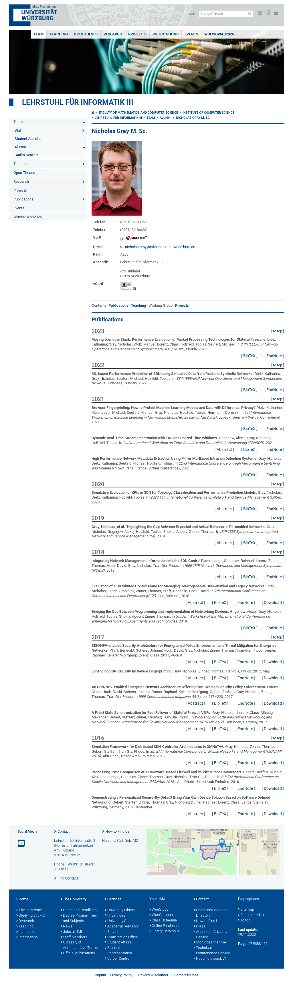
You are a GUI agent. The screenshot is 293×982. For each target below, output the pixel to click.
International (27, 937)
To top (244, 920)
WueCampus (161, 915)
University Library (120, 910)
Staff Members (74, 937)
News (66, 926)
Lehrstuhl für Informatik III (77, 102)
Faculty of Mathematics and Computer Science (138, 113)
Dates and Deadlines (79, 910)
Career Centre (117, 958)
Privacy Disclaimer (153, 975)
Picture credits (251, 915)
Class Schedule (163, 920)
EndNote (274, 356)
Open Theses (86, 34)
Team (38, 34)
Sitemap (246, 909)
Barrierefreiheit (186, 975)
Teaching (59, 34)
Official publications (78, 953)
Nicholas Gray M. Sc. (193, 118)
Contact (64, 832)
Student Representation (118, 950)
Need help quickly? (210, 958)
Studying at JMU (30, 915)
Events (191, 34)
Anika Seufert (27, 155)
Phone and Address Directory (210, 913)
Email (63, 869)
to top (277, 331)
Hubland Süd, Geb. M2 (120, 840)
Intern (190, 13)
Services (113, 899)
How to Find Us (117, 832)
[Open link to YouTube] (22, 843)
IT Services (115, 915)
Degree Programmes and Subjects (79, 918)
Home (22, 899)
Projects (137, 34)
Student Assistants (30, 138)
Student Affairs (118, 942)
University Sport (119, 921)
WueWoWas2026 (219, 34)
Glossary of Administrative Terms (79, 945)
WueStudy (158, 909)
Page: (242, 943)
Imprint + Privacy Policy (113, 975)
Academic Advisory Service (121, 929)
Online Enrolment (164, 926)
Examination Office (121, 937)
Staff (19, 130)
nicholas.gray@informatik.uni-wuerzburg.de (160, 247)
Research (113, 34)
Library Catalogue (164, 931)
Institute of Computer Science (208, 113)
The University (29, 910)
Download (273, 602)
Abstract (224, 449)
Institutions (26, 932)
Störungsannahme (210, 942)
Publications (166, 34)
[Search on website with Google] (226, 14)
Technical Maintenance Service (212, 950)
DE (276, 13)
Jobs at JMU (72, 932)
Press (199, 926)
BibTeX (249, 356)
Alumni (20, 147)
